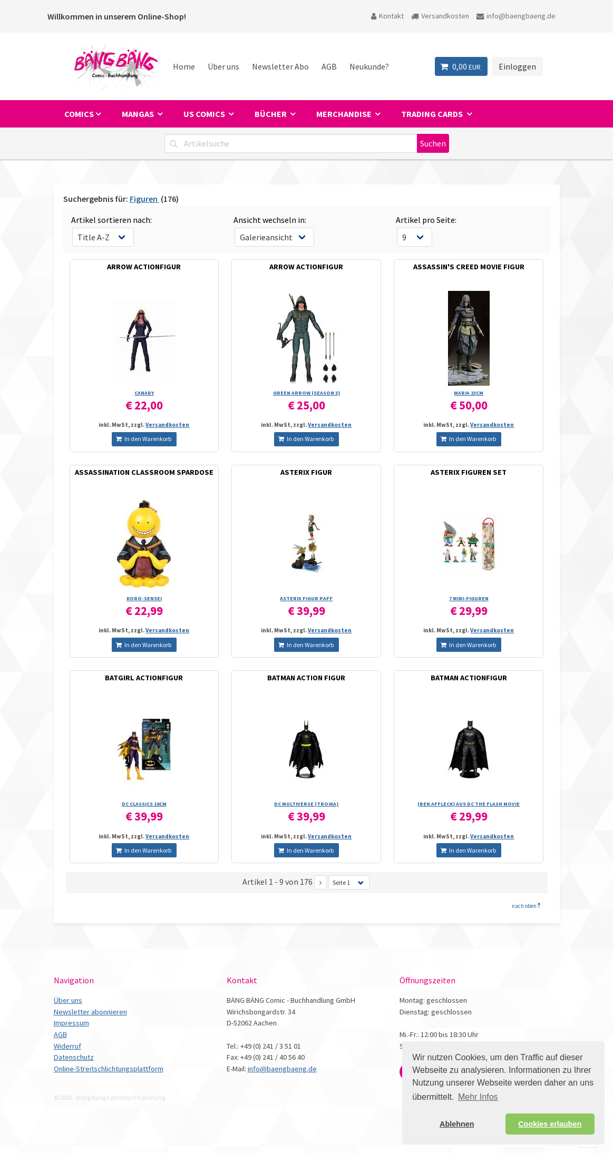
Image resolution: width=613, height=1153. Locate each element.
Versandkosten (440, 16)
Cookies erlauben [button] (549, 1124)
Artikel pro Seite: (426, 219)
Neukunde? (369, 66)
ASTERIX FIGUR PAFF (306, 598)
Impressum (71, 1023)
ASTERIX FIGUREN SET (469, 472)
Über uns (223, 66)
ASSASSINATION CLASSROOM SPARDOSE (144, 472)
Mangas (138, 114)
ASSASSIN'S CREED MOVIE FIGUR (468, 266)
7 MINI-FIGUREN (469, 598)
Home (184, 66)
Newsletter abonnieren (90, 1012)
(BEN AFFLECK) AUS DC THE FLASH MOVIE (468, 803)
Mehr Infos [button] (478, 1096)
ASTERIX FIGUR (306, 472)
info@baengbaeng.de (516, 16)
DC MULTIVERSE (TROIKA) (306, 803)
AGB (329, 66)
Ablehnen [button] (457, 1124)
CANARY (144, 392)
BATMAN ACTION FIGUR (306, 677)
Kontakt (387, 16)
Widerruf (67, 1046)
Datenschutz (74, 1057)
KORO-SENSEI (144, 598)
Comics (79, 114)
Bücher (271, 114)
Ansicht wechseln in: (269, 219)
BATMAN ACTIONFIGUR (469, 677)
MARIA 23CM (468, 392)
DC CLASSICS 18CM (144, 803)
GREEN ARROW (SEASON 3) (306, 392)
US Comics (205, 114)
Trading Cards (432, 114)
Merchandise (344, 114)
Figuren (144, 198)
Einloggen (517, 66)
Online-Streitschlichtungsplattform (108, 1068)
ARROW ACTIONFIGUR (144, 266)
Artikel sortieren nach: (111, 219)
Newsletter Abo (280, 66)
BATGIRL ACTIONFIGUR (144, 677)
